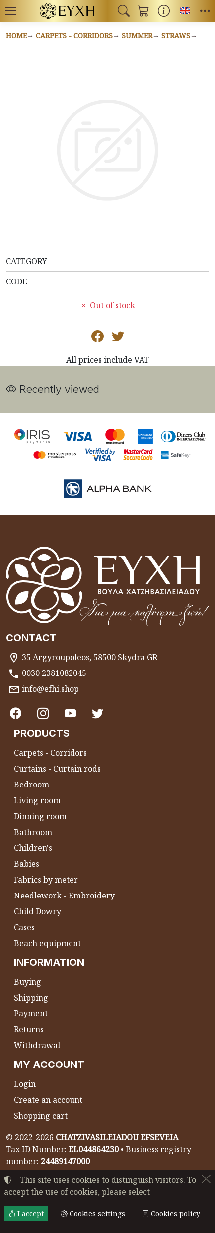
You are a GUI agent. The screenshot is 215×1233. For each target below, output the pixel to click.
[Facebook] (15, 713)
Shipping (31, 997)
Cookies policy (171, 1213)
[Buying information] (163, 11)
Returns (29, 1029)
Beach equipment (47, 943)
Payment (31, 1013)
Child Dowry (37, 911)
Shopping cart (41, 1115)
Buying (27, 981)
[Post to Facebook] (97, 338)
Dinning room (40, 816)
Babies (26, 863)
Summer (137, 35)
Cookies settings (93, 1213)
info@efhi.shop (50, 688)
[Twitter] (97, 713)
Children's (33, 847)
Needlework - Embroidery (64, 895)
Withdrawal (37, 1045)
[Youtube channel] (70, 713)
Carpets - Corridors (74, 35)
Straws (175, 35)
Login (25, 1083)
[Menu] (10, 10)
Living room (37, 800)
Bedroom (31, 784)
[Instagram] (43, 713)
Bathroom (33, 832)
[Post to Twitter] (118, 338)
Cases (24, 927)
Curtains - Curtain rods (57, 768)
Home (16, 35)
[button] (124, 10)
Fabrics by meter (46, 879)
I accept (26, 1213)
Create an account (48, 1099)
